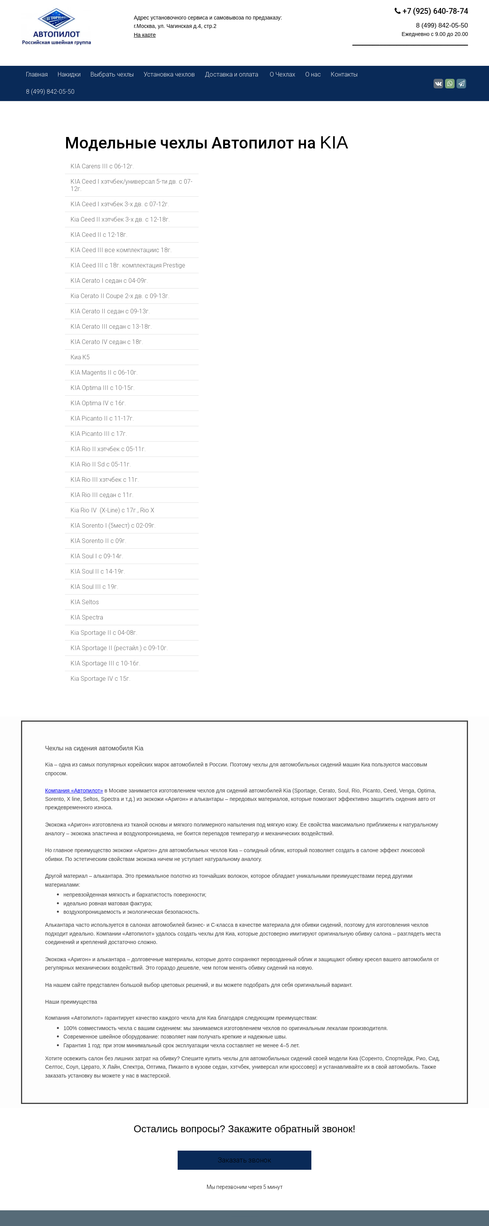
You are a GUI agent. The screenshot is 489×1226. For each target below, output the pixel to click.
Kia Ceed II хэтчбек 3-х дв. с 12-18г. (120, 219)
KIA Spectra (87, 617)
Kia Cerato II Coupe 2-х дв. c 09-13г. (120, 296)
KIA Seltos (85, 602)
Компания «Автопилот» (74, 790)
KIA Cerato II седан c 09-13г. (110, 311)
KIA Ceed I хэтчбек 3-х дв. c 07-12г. (120, 204)
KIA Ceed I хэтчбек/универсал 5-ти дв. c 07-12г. (132, 185)
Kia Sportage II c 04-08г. (105, 632)
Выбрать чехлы (112, 74)
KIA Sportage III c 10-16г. (106, 663)
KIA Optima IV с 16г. (98, 403)
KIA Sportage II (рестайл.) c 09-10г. (119, 648)
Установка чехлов (169, 74)
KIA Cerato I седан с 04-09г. (109, 280)
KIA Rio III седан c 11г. (102, 495)
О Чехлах (282, 74)
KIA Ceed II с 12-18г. (99, 234)
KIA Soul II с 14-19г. (98, 571)
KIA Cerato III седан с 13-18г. (111, 326)
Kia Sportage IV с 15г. (101, 678)
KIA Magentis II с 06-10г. (104, 372)
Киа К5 (80, 357)
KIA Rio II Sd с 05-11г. (101, 464)
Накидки (69, 74)
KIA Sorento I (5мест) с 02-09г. (113, 525)
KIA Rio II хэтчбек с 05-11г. (108, 449)
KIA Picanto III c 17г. (99, 433)
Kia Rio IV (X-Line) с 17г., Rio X (112, 510)
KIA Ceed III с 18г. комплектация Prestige (128, 265)
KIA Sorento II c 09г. (98, 541)
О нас (313, 74)
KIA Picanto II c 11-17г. (102, 418)
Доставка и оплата (232, 74)
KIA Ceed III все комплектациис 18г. (122, 250)
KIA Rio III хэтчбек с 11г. (105, 479)
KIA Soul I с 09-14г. (97, 556)
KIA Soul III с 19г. (94, 586)
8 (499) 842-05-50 (50, 91)
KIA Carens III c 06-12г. (102, 166)
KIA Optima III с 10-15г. (103, 387)
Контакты (344, 74)
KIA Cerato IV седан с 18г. (107, 342)
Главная (37, 74)
